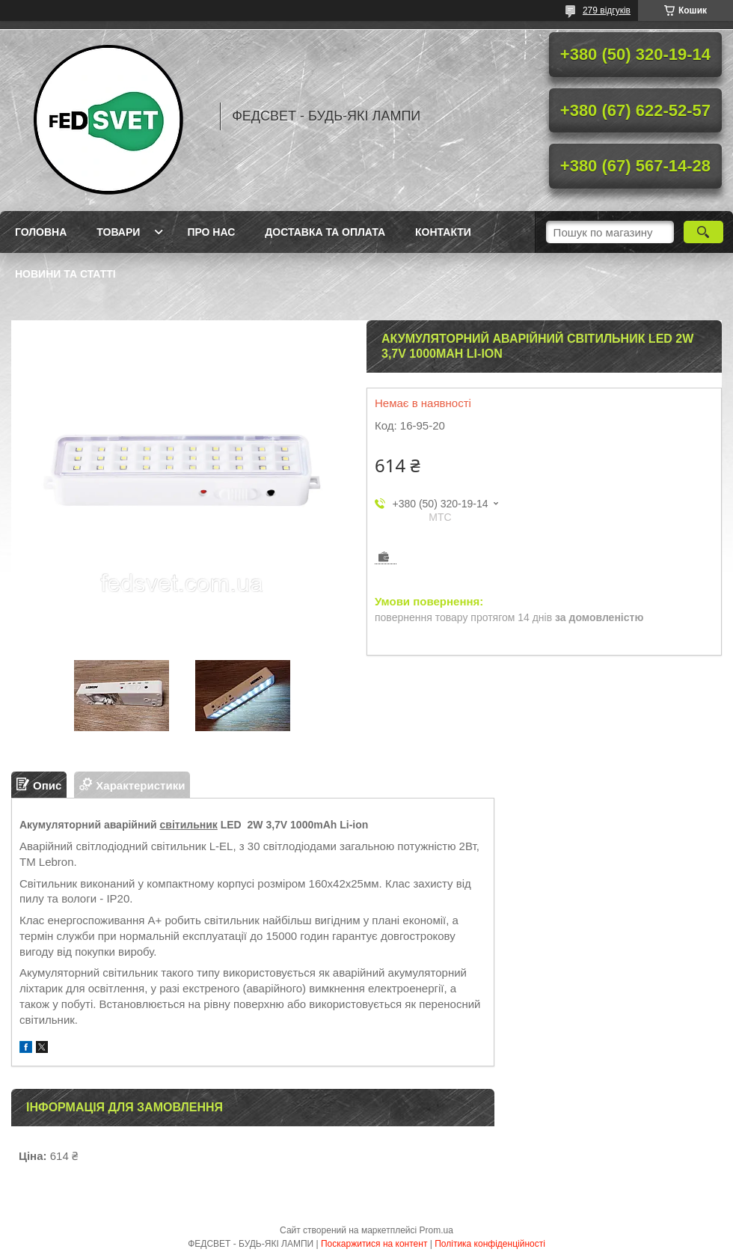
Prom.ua (436, 1230)
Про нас (211, 232)
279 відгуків (607, 10)
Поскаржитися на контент (374, 1244)
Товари (118, 232)
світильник (189, 825)
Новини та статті (65, 274)
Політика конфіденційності (490, 1244)
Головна (41, 232)
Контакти (443, 232)
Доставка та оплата (325, 232)
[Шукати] (703, 232)
